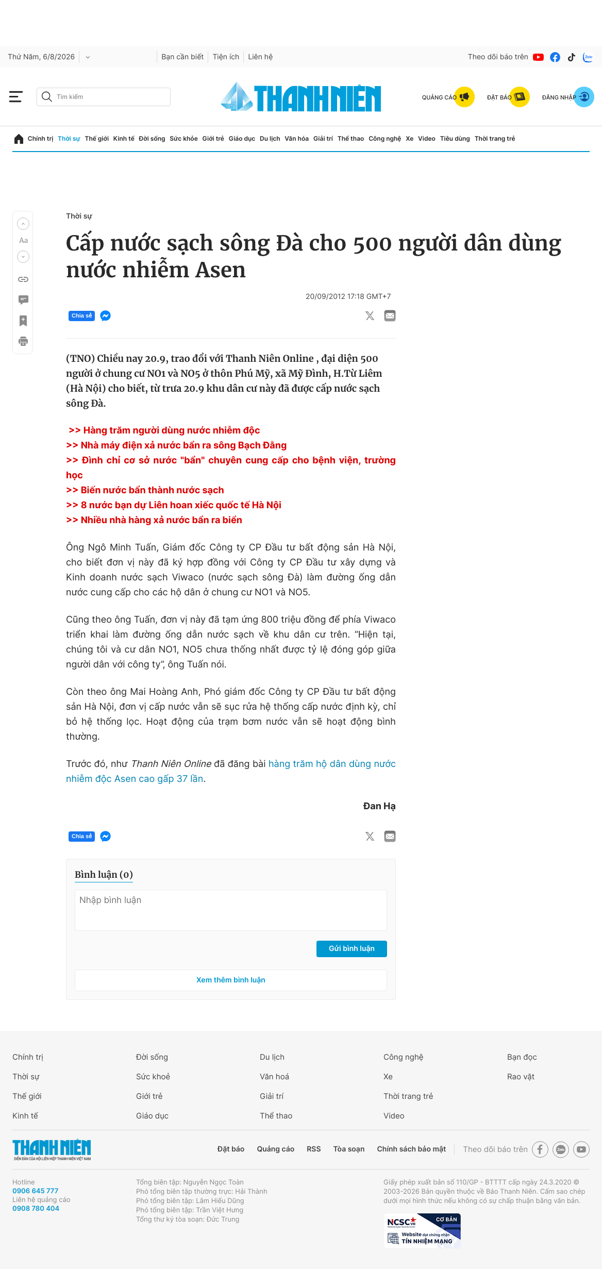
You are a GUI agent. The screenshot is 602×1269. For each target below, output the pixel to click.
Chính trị (41, 138)
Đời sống (152, 138)
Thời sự (69, 138)
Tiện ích (225, 57)
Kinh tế (124, 138)
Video (427, 138)
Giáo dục (242, 138)
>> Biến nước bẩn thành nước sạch (145, 490)
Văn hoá (274, 1076)
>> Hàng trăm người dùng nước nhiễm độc (164, 430)
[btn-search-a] (47, 96)
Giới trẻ (213, 138)
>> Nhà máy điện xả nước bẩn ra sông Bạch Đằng (176, 445)
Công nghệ (385, 138)
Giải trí (323, 138)
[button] (23, 224)
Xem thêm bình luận (230, 980)
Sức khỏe (183, 138)
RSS (314, 1149)
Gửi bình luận (352, 948)
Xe (409, 138)
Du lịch (270, 138)
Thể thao (351, 138)
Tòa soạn (349, 1149)
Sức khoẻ (153, 1076)
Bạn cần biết (182, 57)
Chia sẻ (82, 316)
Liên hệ (260, 57)
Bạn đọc (522, 1057)
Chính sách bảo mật (411, 1149)
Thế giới (97, 138)
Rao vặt (520, 1076)
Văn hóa (297, 138)
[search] (104, 97)
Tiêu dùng (455, 138)
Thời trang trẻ (495, 138)
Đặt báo (231, 1149)
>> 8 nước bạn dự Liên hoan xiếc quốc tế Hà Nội (173, 505)
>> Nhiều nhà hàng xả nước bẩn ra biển (154, 520)
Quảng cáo (275, 1149)
